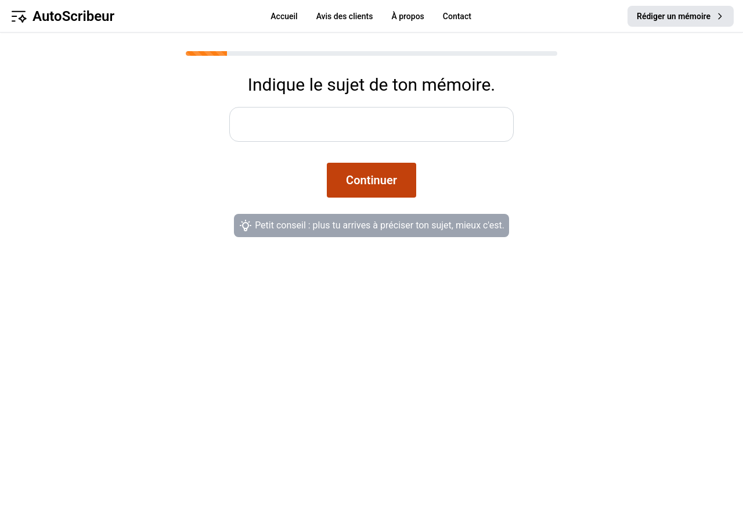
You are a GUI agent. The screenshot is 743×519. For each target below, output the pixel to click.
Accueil (283, 16)
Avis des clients (344, 16)
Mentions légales (431, 417)
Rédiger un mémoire (680, 16)
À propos (407, 16)
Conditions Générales (442, 371)
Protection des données (448, 394)
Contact (457, 16)
